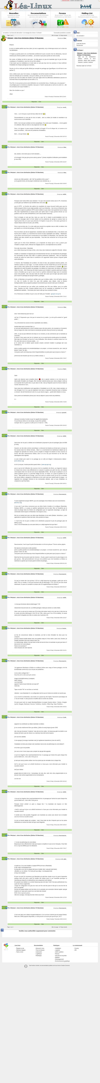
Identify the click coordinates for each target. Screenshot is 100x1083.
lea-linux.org (18, 502)
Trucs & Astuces (40, 950)
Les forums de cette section (16, 32)
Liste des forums (81, 43)
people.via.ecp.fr (55, 294)
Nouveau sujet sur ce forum (84, 65)
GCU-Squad (77, 0)
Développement (59, 959)
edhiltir (64, 194)
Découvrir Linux (40, 948)
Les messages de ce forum (29, 32)
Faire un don (19, 952)
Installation (58, 948)
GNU (81, 0)
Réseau (57, 954)
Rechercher (80, 45)
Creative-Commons (65, 965)
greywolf (64, 412)
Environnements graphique (62, 961)
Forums (77, 948)
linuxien (64, 628)
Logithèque (39, 954)
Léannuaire (39, 952)
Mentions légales (20, 950)
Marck (64, 369)
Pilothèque (39, 955)
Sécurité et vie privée (60, 955)
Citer (40, 101)
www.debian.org (19, 461)
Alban (64, 38)
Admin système (59, 952)
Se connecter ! (80, 35)
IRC (76, 950)
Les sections (6, 32)
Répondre (34, 101)
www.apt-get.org (46, 464)
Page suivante (64, 35)
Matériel (57, 957)
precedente (62, 32)
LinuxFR (72, 0)
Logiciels (57, 950)
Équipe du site (20, 948)
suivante (69, 32)
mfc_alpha (63, 859)
